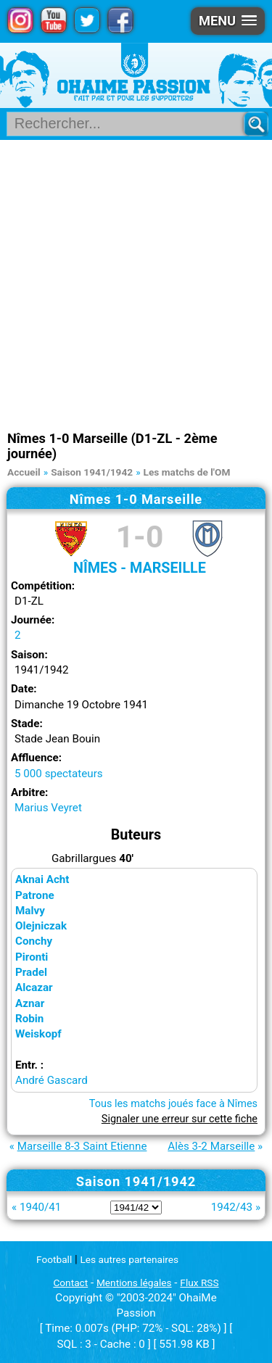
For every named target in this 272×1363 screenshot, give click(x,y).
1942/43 (231, 1207)
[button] (228, 21)
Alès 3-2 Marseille (211, 1146)
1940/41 (40, 1207)
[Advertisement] (136, 283)
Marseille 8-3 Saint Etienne (82, 1146)
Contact (70, 1282)
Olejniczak (41, 925)
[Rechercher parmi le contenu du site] (131, 124)
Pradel (31, 972)
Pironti (31, 957)
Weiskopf (38, 1033)
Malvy (30, 910)
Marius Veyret (48, 807)
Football (54, 1259)
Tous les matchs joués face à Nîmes (173, 1104)
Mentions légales (134, 1282)
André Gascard (51, 1080)
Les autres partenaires (130, 1259)
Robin (29, 1018)
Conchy (33, 941)
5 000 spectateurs (59, 773)
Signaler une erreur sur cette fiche (179, 1119)
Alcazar (34, 987)
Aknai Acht (42, 879)
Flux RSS (199, 1282)
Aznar (29, 1003)
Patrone (34, 895)
